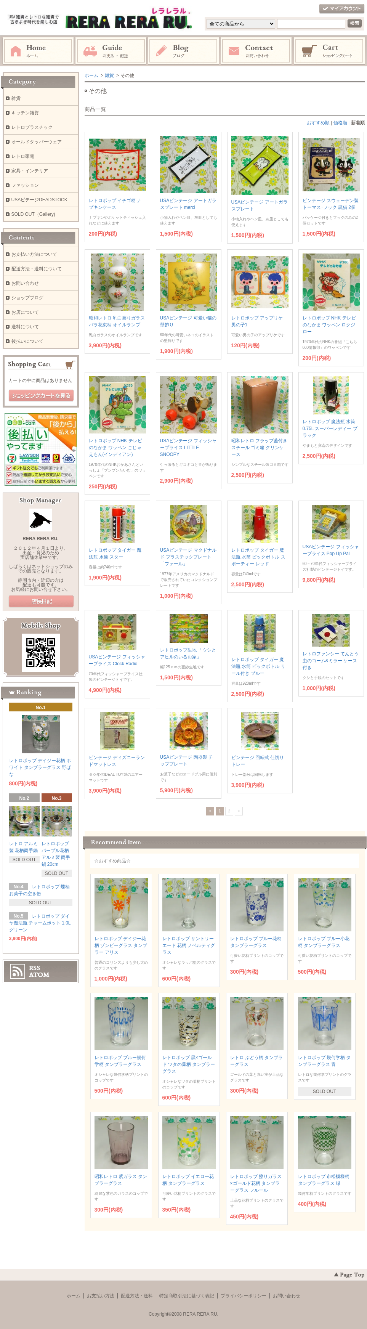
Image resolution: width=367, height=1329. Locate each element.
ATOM (39, 975)
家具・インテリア (29, 170)
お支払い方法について (34, 254)
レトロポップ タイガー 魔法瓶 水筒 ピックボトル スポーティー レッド (258, 557)
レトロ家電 (22, 156)
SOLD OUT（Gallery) (33, 214)
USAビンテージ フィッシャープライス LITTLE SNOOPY (188, 447)
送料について (25, 326)
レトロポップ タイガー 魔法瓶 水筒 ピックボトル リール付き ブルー (258, 666)
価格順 (340, 122)
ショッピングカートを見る (41, 396)
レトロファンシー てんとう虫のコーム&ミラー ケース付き (331, 660)
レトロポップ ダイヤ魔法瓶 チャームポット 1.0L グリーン (40, 923)
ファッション (25, 185)
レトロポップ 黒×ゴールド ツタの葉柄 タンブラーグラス (188, 1064)
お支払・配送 (111, 51)
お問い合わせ (256, 51)
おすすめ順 (318, 122)
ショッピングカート (329, 51)
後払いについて (27, 341)
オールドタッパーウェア (36, 141)
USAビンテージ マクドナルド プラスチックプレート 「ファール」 (188, 557)
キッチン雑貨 (25, 113)
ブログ (184, 51)
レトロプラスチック (32, 127)
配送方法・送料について (36, 268)
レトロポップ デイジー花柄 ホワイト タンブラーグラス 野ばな (40, 767)
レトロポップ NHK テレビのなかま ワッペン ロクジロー (329, 324)
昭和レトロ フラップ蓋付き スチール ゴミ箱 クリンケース (259, 447)
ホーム (38, 51)
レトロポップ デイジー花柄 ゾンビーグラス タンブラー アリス (121, 945)
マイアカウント (342, 9)
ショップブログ (27, 297)
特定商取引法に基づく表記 (186, 1296)
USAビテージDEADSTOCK (39, 199)
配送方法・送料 (137, 1296)
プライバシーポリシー (243, 1296)
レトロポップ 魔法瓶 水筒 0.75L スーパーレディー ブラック (330, 428)
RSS (34, 968)
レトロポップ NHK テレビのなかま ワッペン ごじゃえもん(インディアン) (115, 447)
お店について (25, 312)
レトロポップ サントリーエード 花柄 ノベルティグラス (188, 945)
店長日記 (41, 601)
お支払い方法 (100, 1296)
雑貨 (109, 75)
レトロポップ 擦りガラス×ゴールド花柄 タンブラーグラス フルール (256, 1183)
